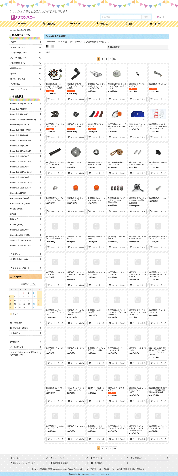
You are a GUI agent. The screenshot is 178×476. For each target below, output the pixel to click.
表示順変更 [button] (114, 47)
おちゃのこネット (84, 474)
